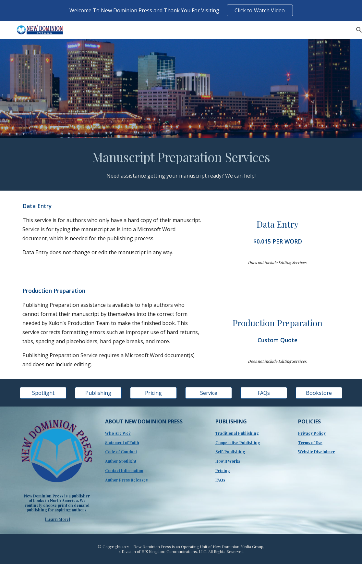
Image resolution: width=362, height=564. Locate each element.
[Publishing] (98, 393)
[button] (354, 30)
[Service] (209, 393)
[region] (181, 10)
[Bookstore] (319, 393)
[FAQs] (264, 393)
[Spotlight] (43, 393)
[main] (181, 164)
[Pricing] (153, 393)
